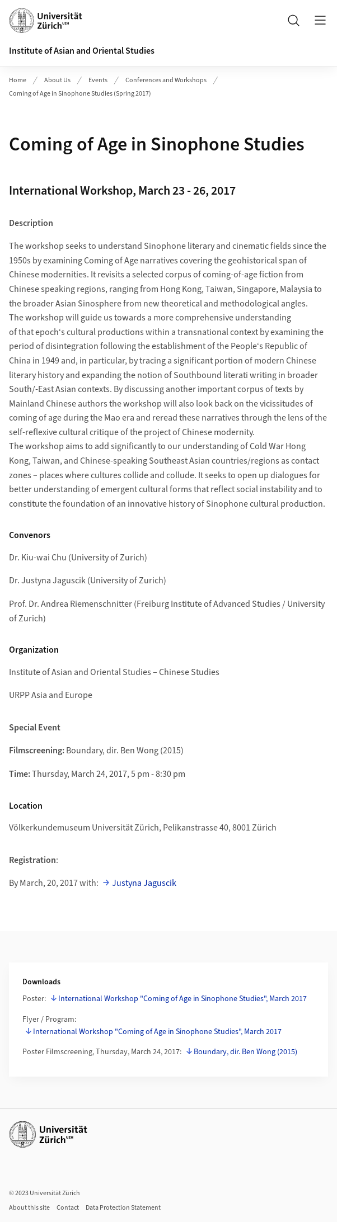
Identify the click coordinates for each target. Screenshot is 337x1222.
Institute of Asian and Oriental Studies (82, 51)
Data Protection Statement (123, 1207)
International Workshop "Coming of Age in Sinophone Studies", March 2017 (182, 998)
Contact (68, 1207)
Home (17, 80)
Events (97, 80)
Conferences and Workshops (166, 80)
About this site (29, 1207)
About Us (57, 80)
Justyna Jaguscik (144, 883)
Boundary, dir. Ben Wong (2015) (245, 1052)
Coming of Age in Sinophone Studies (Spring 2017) (80, 93)
